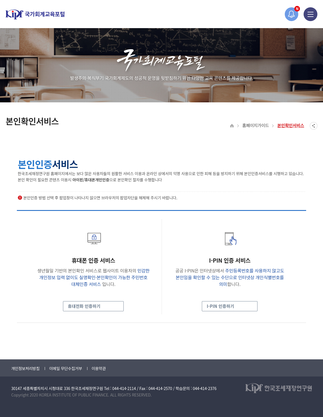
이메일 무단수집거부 (65, 368)
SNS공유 (313, 126)
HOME (232, 126)
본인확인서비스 (290, 125)
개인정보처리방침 (25, 368)
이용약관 (99, 368)
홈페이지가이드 (255, 125)
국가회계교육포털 (35, 14)
